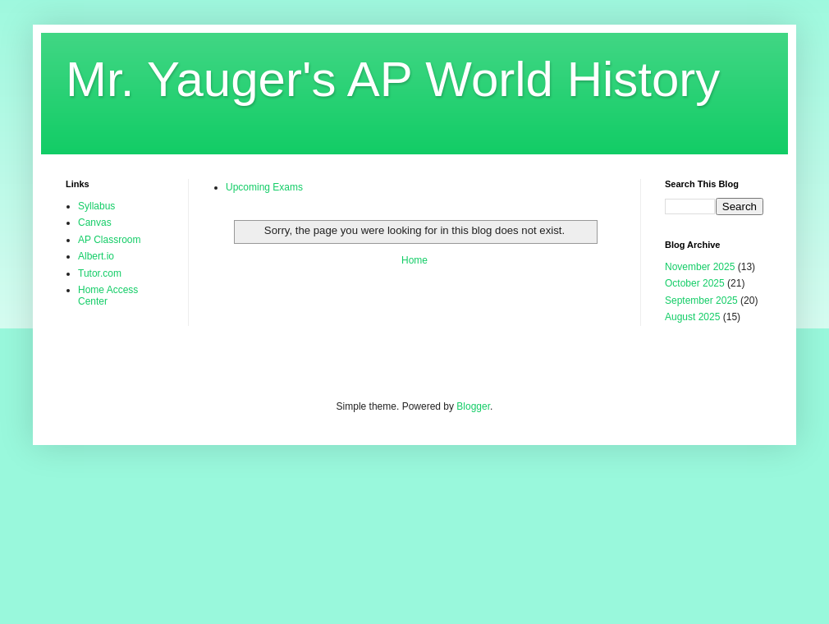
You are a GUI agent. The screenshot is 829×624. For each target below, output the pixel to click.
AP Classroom (109, 239)
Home (414, 260)
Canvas (95, 222)
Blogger (473, 406)
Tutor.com (99, 273)
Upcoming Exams (264, 187)
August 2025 (692, 317)
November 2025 (700, 267)
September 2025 (701, 300)
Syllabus (96, 206)
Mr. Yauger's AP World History (393, 79)
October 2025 (695, 283)
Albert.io (96, 256)
